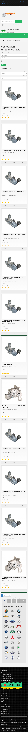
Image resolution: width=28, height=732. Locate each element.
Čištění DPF (4, 693)
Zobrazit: (25, 75)
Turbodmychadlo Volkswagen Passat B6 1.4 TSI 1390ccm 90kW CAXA (13, 535)
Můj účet (3, 691)
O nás (2, 672)
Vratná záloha (4, 698)
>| (9, 595)
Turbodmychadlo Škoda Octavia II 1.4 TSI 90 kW (13, 235)
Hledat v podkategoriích (6, 60)
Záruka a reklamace (6, 676)
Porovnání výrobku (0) (6, 68)
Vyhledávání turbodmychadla (13, 40)
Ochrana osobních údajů (7, 678)
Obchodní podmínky (6, 674)
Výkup (2, 700)
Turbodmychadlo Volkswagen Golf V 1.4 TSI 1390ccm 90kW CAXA (13, 363)
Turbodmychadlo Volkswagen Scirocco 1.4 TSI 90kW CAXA (14, 577)
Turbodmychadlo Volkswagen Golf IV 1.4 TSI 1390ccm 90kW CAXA (13, 320)
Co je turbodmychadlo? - (17, 728)
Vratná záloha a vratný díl (13, 730)
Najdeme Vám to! (5, 62)
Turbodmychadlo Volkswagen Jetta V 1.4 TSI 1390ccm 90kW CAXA (13, 449)
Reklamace (3, 701)
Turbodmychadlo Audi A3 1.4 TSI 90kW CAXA (13, 150)
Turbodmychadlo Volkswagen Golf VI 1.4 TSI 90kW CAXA (13, 406)
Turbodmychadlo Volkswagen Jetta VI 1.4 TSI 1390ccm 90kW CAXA (13, 492)
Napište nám (4, 690)
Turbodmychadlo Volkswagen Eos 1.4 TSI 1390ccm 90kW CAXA (12, 278)
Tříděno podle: (24, 71)
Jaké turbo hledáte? (5, 52)
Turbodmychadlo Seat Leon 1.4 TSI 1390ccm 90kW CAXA (13, 192)
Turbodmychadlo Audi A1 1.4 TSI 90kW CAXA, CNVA (13, 108)
